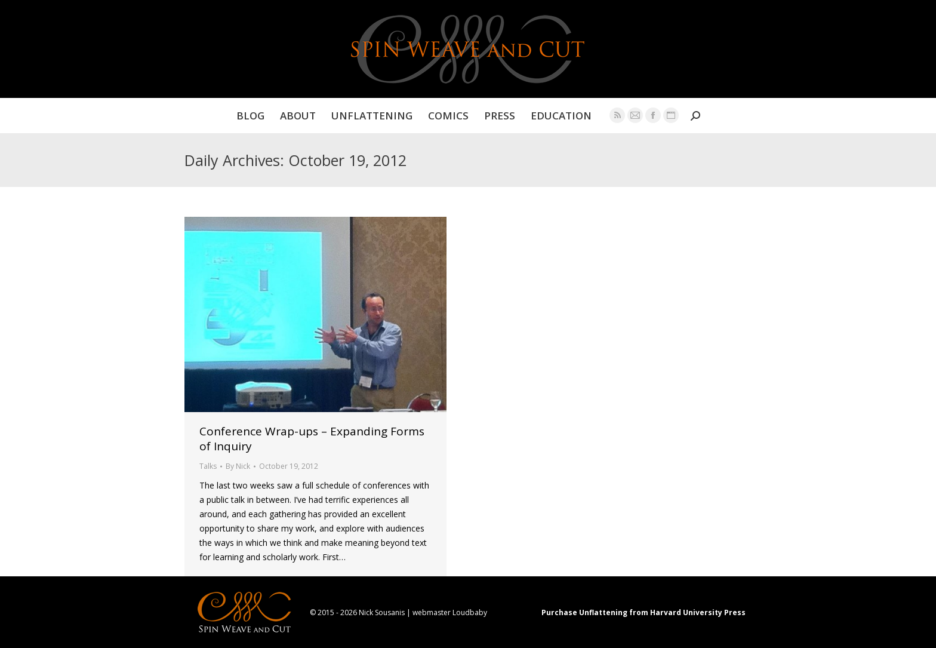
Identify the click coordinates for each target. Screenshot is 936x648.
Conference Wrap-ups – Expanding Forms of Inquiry (311, 438)
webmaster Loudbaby (449, 612)
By (238, 466)
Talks (208, 466)
